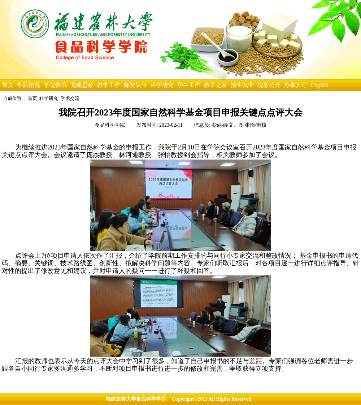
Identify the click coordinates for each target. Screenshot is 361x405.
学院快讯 (55, 85)
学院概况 (28, 85)
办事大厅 (295, 85)
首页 (7, 85)
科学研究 (162, 85)
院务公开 (268, 85)
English (320, 85)
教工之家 (215, 85)
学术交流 (70, 98)
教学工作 (108, 85)
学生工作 (188, 85)
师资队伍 (135, 85)
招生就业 (242, 85)
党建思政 (81, 85)
